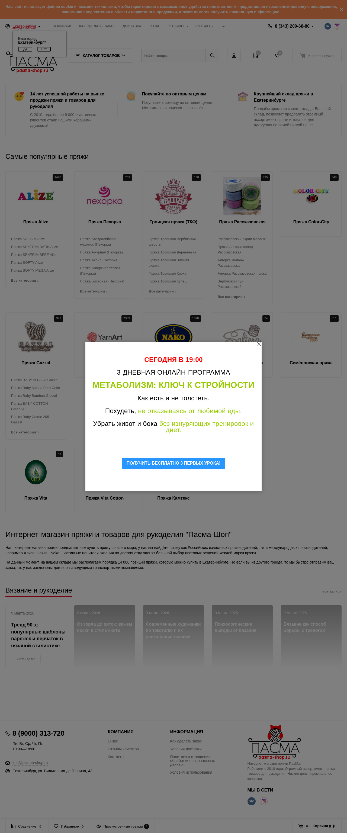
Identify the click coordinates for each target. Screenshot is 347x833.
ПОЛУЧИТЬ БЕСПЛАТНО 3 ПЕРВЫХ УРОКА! (174, 463)
